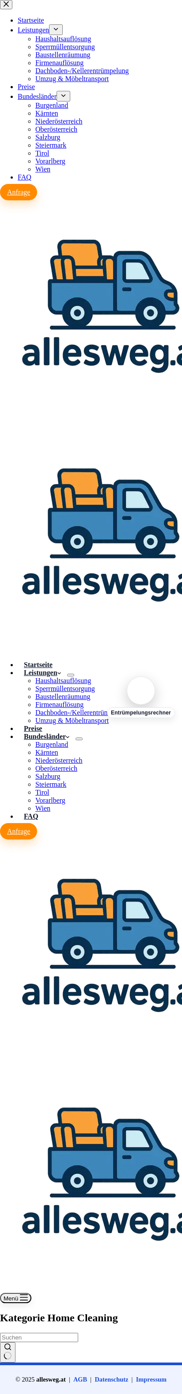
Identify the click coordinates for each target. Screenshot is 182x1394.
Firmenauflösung (59, 704)
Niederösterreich (59, 760)
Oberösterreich (56, 768)
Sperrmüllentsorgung (65, 688)
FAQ (31, 816)
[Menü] (15, 1298)
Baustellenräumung (62, 696)
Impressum (151, 1379)
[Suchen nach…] (39, 1337)
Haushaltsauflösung (63, 680)
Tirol (42, 792)
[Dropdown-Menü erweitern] (70, 675)
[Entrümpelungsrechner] (141, 697)
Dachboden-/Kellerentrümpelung (82, 712)
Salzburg (48, 776)
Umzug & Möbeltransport (72, 720)
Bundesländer (46, 736)
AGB (80, 1379)
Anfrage (18, 831)
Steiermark (50, 784)
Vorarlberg (50, 800)
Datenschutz (111, 1379)
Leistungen (42, 672)
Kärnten (46, 752)
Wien (42, 808)
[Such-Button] (7, 1352)
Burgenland (51, 744)
